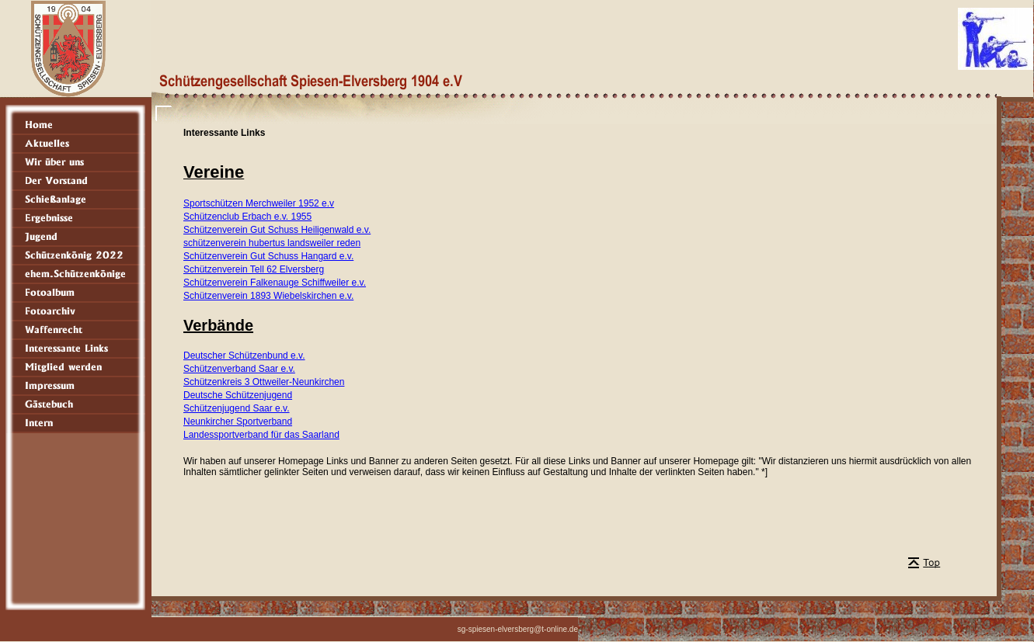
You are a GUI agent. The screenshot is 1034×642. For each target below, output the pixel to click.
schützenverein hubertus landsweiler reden (271, 243)
